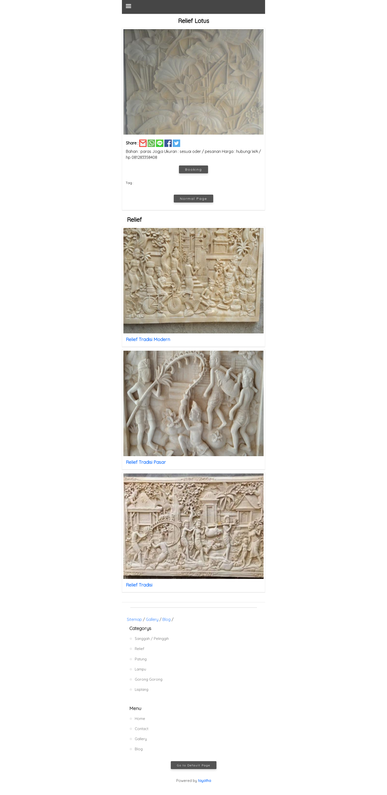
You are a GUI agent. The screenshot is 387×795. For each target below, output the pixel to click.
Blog (166, 619)
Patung (141, 659)
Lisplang (141, 689)
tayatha (204, 780)
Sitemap (134, 619)
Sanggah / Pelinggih (152, 638)
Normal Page (193, 198)
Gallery (152, 619)
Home (140, 718)
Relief (139, 648)
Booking (193, 169)
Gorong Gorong (148, 679)
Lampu (140, 669)
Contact (141, 728)
